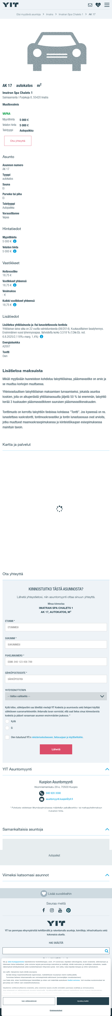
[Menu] (106, 5)
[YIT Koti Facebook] (43, 910)
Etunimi (9, 621)
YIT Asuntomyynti (17, 769)
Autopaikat (56, 855)
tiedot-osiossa (74, 980)
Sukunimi (10, 638)
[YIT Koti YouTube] (60, 910)
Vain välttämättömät (29, 1001)
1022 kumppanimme (16, 962)
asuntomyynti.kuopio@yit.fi (56, 799)
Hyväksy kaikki (83, 1001)
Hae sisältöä (56, 942)
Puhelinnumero (14, 655)
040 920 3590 (50, 793)
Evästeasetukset (56, 1010)
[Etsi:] (106, 951)
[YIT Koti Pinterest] (68, 910)
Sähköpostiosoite (15, 672)
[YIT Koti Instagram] (52, 910)
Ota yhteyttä (17, 140)
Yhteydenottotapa (15, 690)
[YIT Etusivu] (10, 5)
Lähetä (56, 749)
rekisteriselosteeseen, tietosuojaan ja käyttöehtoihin (57, 737)
